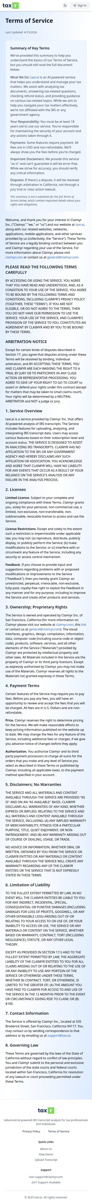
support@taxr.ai (59, 1035)
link (83, 624)
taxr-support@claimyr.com (46, 1177)
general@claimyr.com (62, 257)
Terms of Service (58, 1131)
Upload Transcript (46, 1160)
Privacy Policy (31, 1131)
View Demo (46, 1154)
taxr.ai (34, 77)
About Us (46, 1149)
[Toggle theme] (65, 5)
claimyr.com (14, 257)
